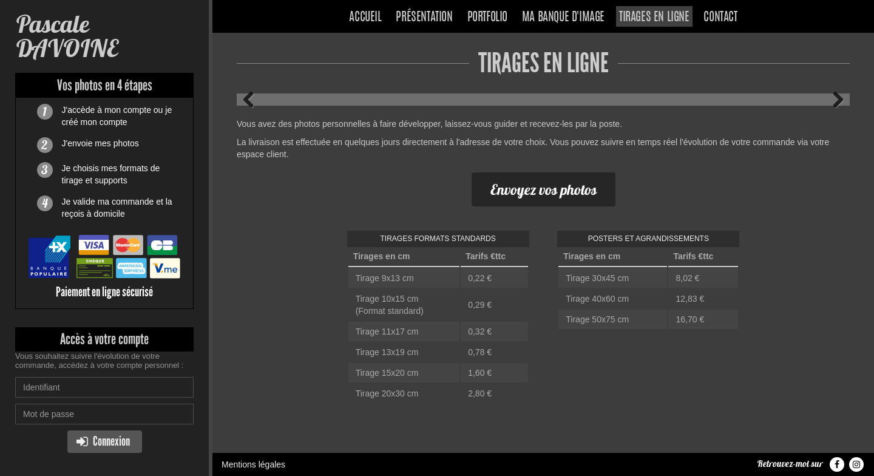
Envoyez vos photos (543, 189)
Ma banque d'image (563, 18)
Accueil (365, 18)
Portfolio (487, 18)
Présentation (424, 18)
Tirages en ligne (654, 18)
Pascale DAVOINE (66, 36)
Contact (720, 18)
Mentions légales (253, 464)
